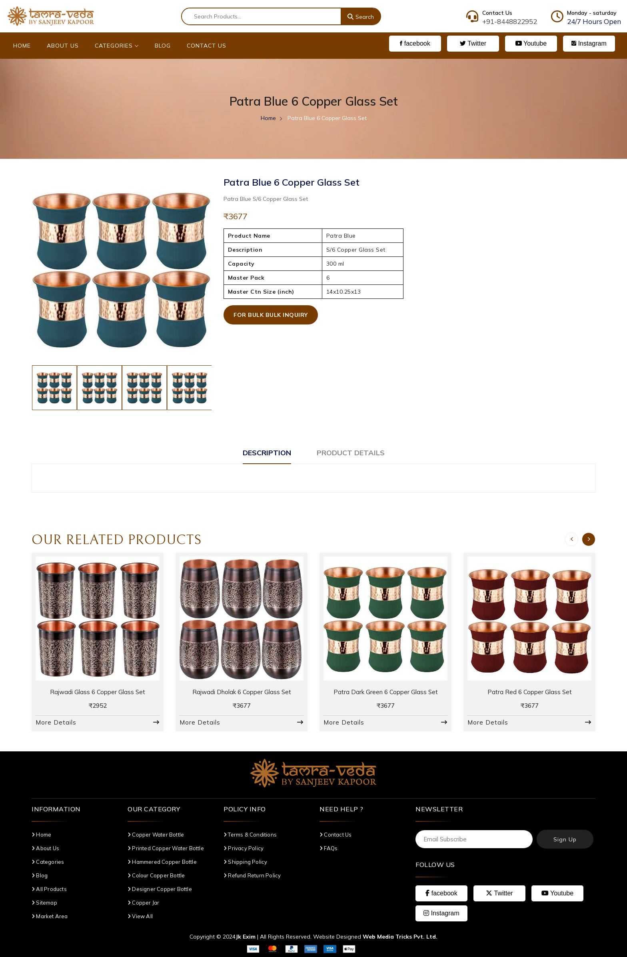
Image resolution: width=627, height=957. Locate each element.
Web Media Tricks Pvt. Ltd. (400, 936)
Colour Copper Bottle (156, 875)
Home (22, 45)
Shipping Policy (245, 862)
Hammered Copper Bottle (162, 862)
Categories (117, 45)
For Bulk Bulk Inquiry (271, 314)
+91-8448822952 (509, 21)
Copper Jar (143, 902)
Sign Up (565, 839)
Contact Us (206, 45)
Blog (163, 45)
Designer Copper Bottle (160, 889)
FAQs (328, 848)
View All (140, 916)
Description (267, 452)
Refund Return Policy (252, 875)
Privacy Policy (244, 848)
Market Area (50, 916)
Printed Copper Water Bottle (166, 848)
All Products (49, 889)
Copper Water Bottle (156, 834)
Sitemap (44, 902)
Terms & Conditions (250, 834)
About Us (63, 45)
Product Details (351, 452)
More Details (56, 722)
